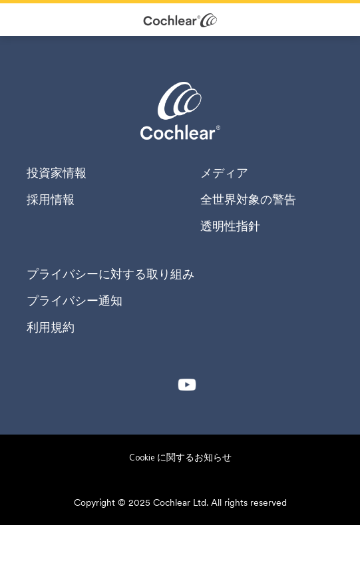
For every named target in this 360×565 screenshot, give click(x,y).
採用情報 (51, 199)
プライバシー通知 (74, 300)
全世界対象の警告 (248, 199)
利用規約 (51, 327)
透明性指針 (230, 226)
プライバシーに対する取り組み (110, 274)
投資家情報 (57, 173)
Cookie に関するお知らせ (180, 457)
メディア (224, 173)
